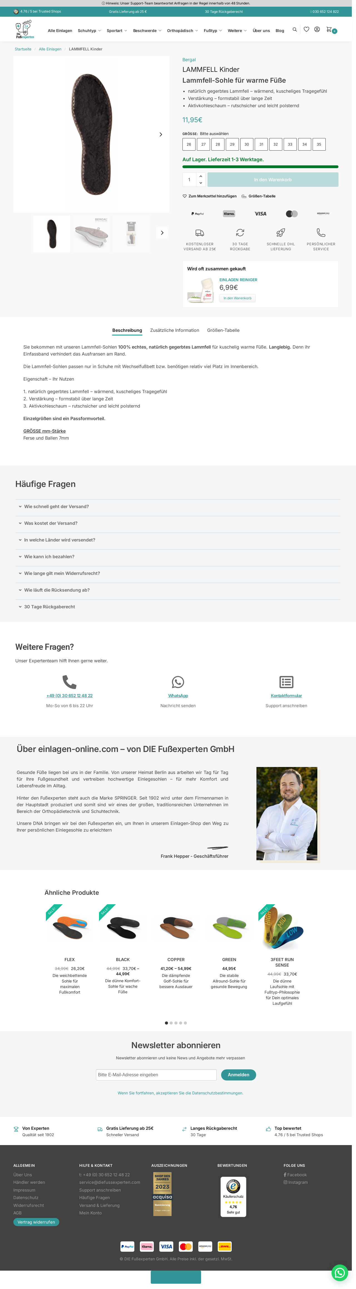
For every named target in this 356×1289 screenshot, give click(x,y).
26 (189, 144)
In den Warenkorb (273, 179)
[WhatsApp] (178, 682)
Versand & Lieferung (99, 1205)
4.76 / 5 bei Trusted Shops (40, 11)
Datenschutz (25, 1197)
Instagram (296, 1182)
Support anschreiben (100, 1190)
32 (275, 144)
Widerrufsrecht (28, 1205)
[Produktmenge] (189, 179)
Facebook (295, 1174)
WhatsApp (178, 695)
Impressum (24, 1190)
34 (304, 144)
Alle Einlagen (50, 49)
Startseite (23, 49)
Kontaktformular (286, 695)
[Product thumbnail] (203, 289)
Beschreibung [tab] (127, 330)
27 (203, 144)
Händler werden (29, 1182)
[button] (332, 29)
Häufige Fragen (94, 1197)
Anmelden (238, 1074)
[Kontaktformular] (286, 682)
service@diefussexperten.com (109, 1182)
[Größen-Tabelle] (259, 196)
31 (261, 144)
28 (218, 144)
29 (232, 144)
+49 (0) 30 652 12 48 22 (69, 695)
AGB (17, 1213)
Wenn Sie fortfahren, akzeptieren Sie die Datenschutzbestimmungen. (180, 1092)
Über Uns (22, 1174)
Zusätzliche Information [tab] (174, 330)
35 (319, 144)
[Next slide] (161, 134)
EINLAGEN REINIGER (238, 279)
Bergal (189, 59)
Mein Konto (90, 1213)
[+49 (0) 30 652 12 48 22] (69, 682)
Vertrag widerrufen (36, 1222)
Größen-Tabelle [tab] (223, 330)
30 (246, 144)
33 (290, 144)
